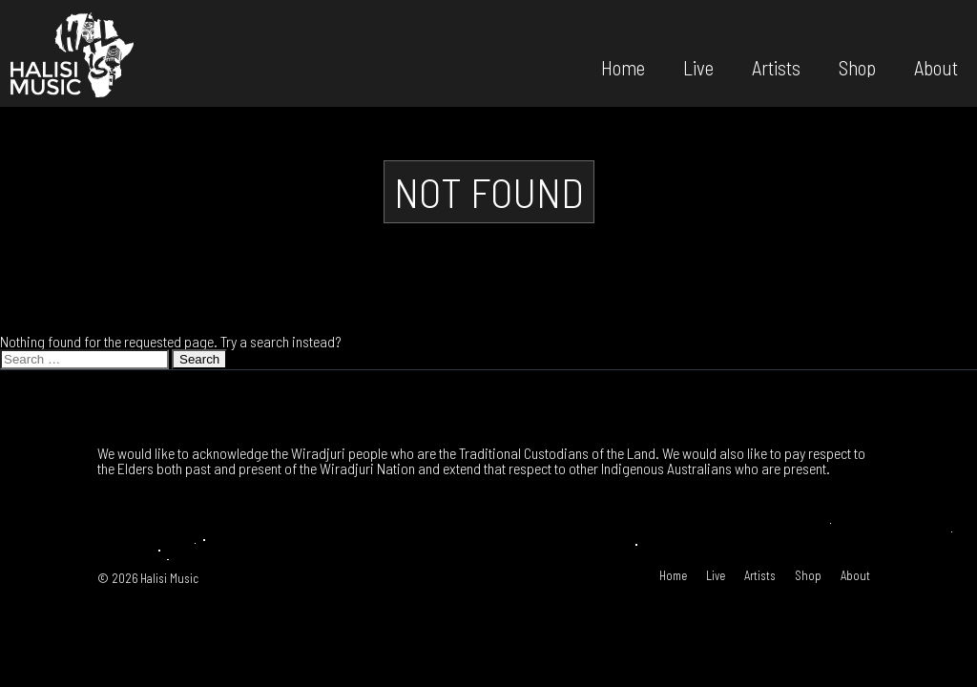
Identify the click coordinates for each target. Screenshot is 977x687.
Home (623, 66)
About (936, 66)
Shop (857, 66)
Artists (776, 66)
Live (698, 66)
